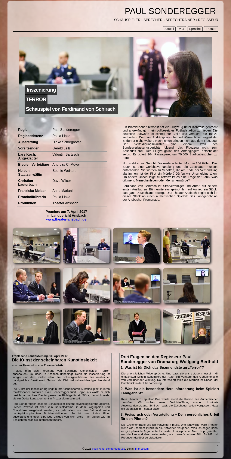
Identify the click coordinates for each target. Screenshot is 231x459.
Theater (211, 29)
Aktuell (169, 29)
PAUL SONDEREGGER (170, 11)
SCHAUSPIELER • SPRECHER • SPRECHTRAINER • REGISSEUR (166, 20)
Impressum (142, 448)
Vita (181, 29)
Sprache (195, 29)
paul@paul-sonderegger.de (108, 448)
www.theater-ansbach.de (66, 219)
